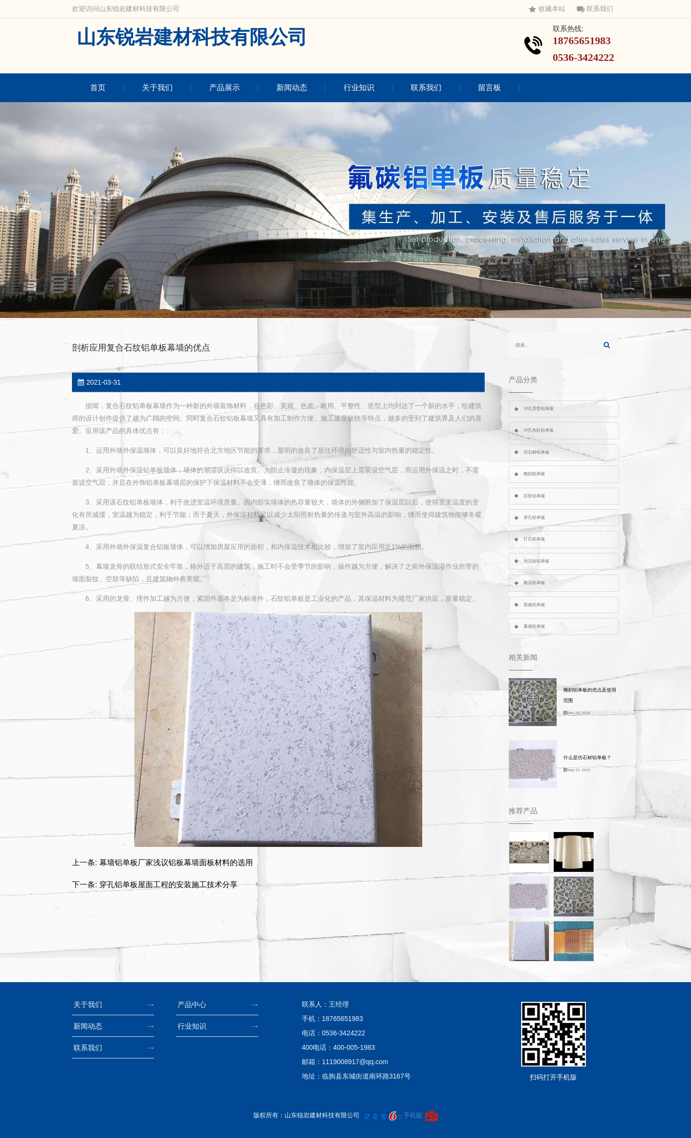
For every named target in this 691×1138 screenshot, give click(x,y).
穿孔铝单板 (534, 517)
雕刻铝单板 (534, 473)
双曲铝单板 (534, 604)
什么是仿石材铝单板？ (587, 757)
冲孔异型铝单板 (539, 408)
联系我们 (595, 8)
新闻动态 (291, 87)
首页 (98, 87)
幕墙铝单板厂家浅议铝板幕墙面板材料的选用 (176, 862)
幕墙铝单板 (534, 626)
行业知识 (359, 87)
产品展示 (224, 87)
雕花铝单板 (534, 582)
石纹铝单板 (534, 495)
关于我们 (157, 87)
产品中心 (195, 1004)
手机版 (413, 1115)
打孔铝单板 (534, 539)
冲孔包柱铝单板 (539, 430)
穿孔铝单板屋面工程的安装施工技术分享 (168, 884)
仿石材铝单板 (536, 452)
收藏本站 (547, 8)
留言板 (489, 87)
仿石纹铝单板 (536, 561)
